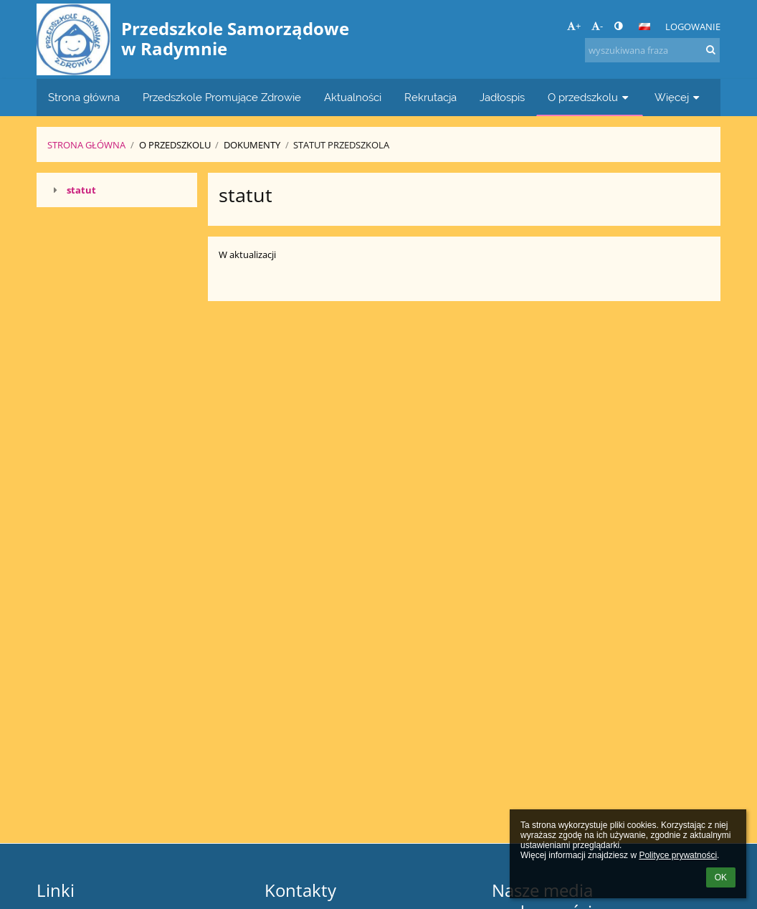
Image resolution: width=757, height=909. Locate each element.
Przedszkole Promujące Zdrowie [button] (222, 97)
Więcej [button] (678, 97)
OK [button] (721, 877)
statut (81, 190)
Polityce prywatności (678, 855)
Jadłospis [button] (502, 97)
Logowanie (692, 26)
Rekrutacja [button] (430, 97)
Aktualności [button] (352, 97)
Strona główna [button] (84, 97)
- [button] (597, 25)
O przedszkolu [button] (590, 97)
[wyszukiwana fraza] (652, 50)
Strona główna (86, 144)
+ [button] (574, 25)
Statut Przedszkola (341, 144)
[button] (644, 26)
